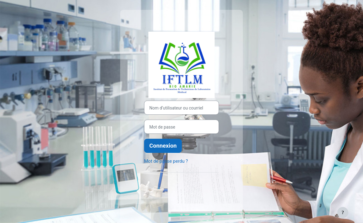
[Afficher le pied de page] (342, 212)
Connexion (163, 145)
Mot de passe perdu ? (166, 161)
